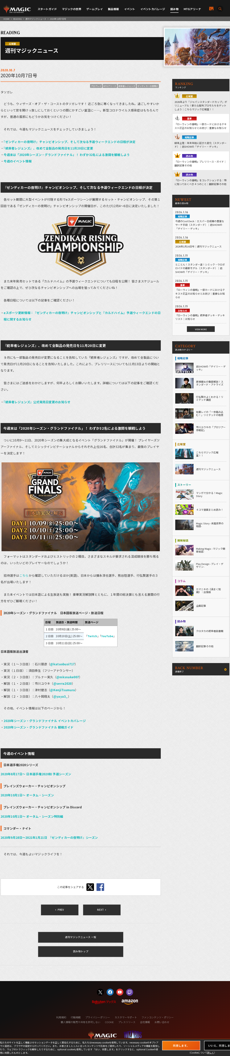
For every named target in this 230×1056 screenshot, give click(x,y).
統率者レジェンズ (126, 85)
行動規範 (76, 1017)
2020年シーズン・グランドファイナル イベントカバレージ (45, 720)
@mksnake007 (67, 677)
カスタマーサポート (126, 1017)
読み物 (174, 9)
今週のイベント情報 (18, 161)
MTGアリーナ (192, 9)
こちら (24, 575)
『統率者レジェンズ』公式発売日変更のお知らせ (37, 402)
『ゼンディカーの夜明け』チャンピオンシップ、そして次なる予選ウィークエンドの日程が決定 (69, 141)
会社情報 (145, 1022)
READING (17, 18)
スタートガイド (47, 9)
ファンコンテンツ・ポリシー (158, 1017)
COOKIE (109, 1022)
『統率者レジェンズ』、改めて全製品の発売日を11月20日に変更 (48, 148)
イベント (129, 9)
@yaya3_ (60, 696)
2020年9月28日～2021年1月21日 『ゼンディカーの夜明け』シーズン (49, 837)
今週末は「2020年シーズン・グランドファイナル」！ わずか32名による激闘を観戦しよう (67, 154)
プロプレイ (96, 85)
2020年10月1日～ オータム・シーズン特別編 (32, 816)
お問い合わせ (161, 1022)
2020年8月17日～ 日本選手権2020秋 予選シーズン (36, 774)
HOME (6, 18)
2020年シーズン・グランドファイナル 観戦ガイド (38, 727)
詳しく (210, 1052)
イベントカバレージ (152, 9)
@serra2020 (62, 683)
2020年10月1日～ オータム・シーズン (27, 795)
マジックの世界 (71, 9)
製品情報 (113, 9)
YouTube (107, 636)
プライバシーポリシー (97, 1017)
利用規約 (61, 1017)
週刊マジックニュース (35, 18)
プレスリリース (126, 1022)
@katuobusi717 (62, 664)
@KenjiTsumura (62, 690)
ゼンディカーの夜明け (147, 85)
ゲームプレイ (94, 9)
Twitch (92, 636)
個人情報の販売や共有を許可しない (80, 1022)
